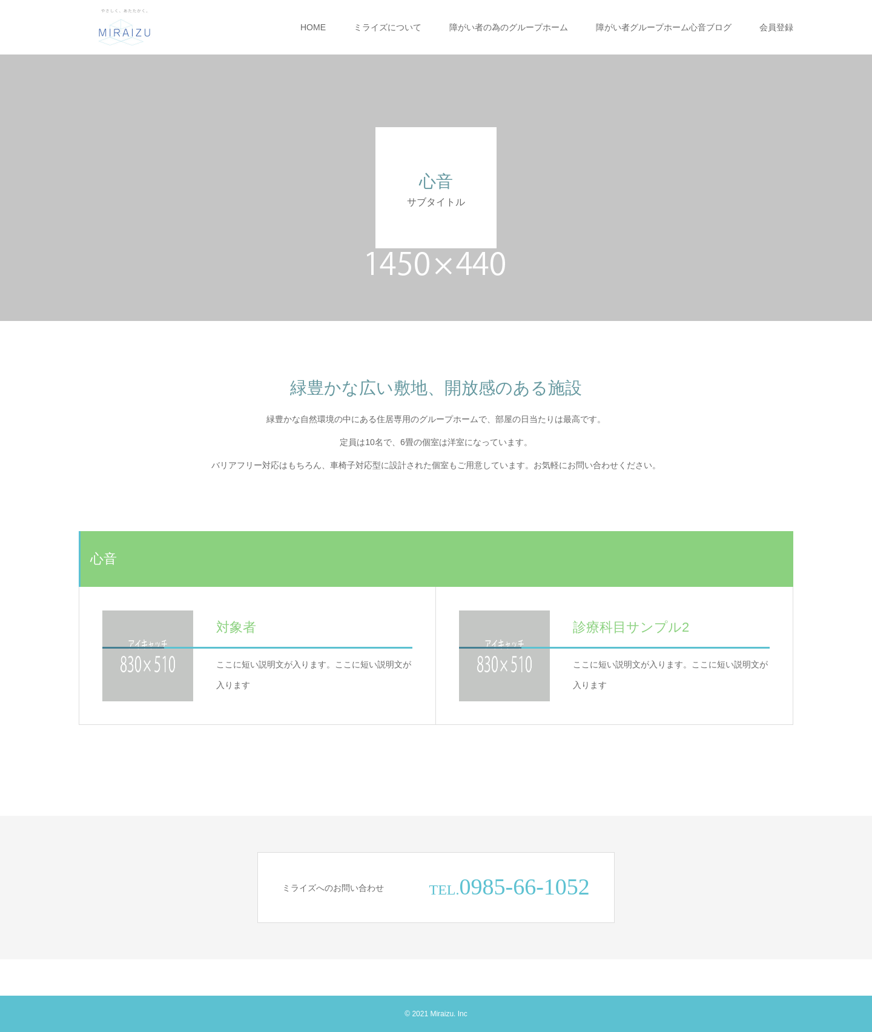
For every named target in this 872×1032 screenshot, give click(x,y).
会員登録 (776, 27)
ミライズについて (387, 27)
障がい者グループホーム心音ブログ (664, 27)
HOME (313, 27)
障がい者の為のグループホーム (508, 27)
